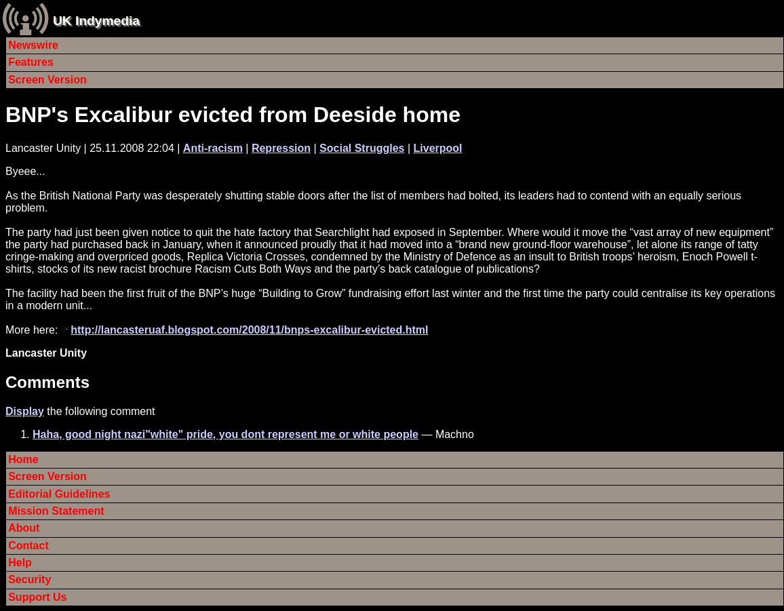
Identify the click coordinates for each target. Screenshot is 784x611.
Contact (28, 545)
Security (29, 579)
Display (24, 411)
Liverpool (438, 148)
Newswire (33, 45)
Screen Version (47, 79)
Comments (47, 382)
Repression (281, 148)
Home (23, 459)
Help (20, 562)
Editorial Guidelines (59, 494)
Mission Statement (56, 511)
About (23, 528)
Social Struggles (361, 148)
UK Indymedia (96, 21)
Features (31, 62)
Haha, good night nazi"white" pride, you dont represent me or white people (225, 434)
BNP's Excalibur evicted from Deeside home (232, 114)
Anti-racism (213, 148)
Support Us (37, 597)
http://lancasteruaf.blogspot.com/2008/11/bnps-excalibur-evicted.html (249, 330)
